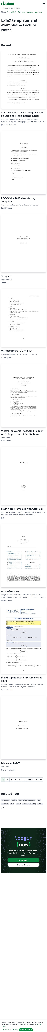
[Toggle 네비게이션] (43, 3)
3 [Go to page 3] (11, 779)
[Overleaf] (7, 3)
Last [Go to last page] (39, 779)
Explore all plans (23, 865)
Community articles (34, 12)
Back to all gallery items (11, 8)
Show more (6, 808)
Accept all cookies (26, 1030)
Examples (21, 12)
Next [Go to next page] (30, 779)
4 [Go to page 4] (15, 779)
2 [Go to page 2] (7, 779)
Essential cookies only (10, 1029)
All (8, 12)
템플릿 (13, 12)
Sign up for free (23, 860)
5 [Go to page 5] (19, 779)
